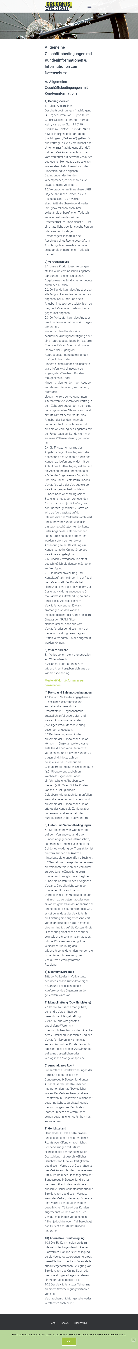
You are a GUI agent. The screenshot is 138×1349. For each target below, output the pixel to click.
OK (69, 1341)
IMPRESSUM (80, 1323)
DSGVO (64, 1323)
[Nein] (133, 1339)
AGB (53, 1323)
